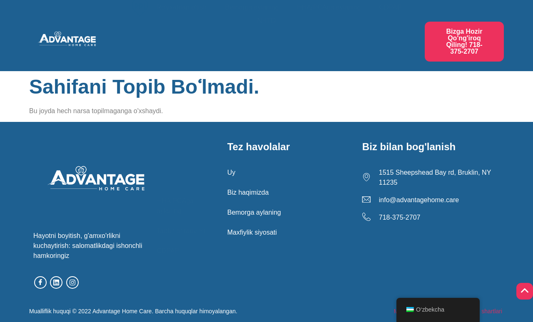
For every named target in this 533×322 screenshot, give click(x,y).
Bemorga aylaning (252, 33)
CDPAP (390, 33)
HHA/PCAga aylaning (329, 33)
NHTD (266, 47)
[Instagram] (72, 282)
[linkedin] (56, 282)
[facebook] (40, 282)
